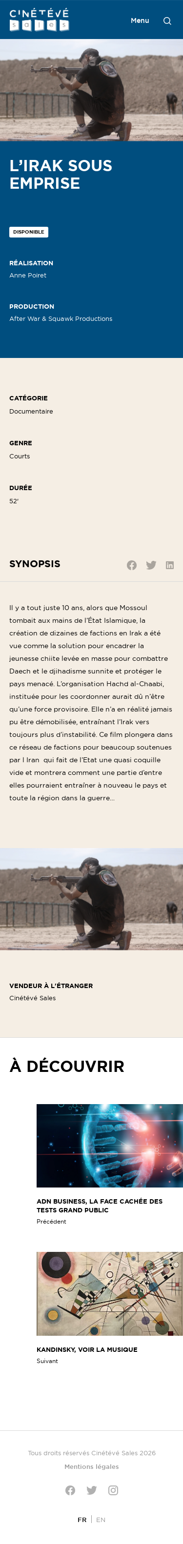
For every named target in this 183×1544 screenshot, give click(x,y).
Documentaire (31, 411)
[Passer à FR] (82, 1519)
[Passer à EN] (100, 1519)
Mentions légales (91, 1466)
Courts (19, 456)
